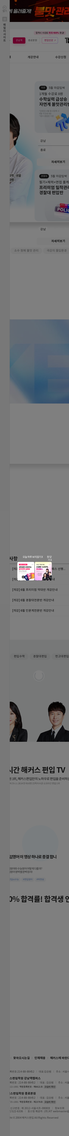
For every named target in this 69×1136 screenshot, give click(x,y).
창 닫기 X (49, 559)
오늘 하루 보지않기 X (33, 557)
